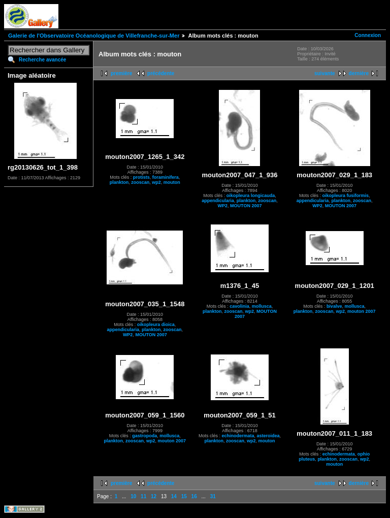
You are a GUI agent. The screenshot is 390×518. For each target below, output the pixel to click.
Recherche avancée (42, 59)
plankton (119, 182)
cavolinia (239, 306)
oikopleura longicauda (250, 195)
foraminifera (165, 177)
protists (141, 177)
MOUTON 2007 (246, 205)
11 (143, 496)
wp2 (156, 182)
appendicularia (218, 200)
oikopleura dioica (156, 324)
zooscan (140, 182)
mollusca (262, 306)
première (121, 73)
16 (194, 496)
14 (174, 496)
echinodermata (237, 435)
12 (153, 496)
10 (133, 496)
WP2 (223, 205)
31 (213, 496)
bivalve (334, 306)
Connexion (367, 35)
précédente (160, 73)
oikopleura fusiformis (345, 195)
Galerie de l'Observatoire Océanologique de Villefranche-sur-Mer (93, 36)
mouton (172, 182)
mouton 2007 (361, 311)
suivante (324, 73)
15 (184, 496)
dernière (359, 73)
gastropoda (144, 435)
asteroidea (267, 435)
